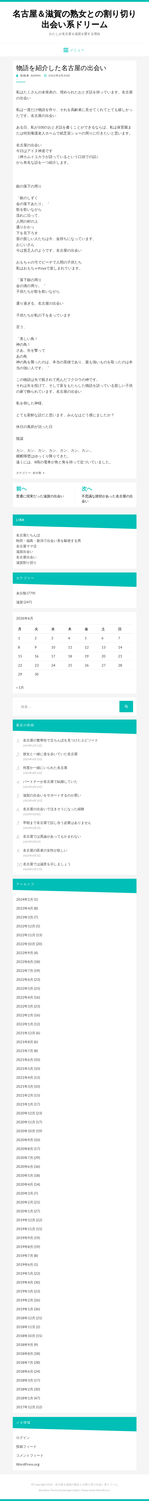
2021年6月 (24, 1060)
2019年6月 (24, 1264)
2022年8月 (24, 962)
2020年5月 (24, 1175)
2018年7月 (24, 1362)
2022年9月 (24, 953)
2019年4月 (24, 1282)
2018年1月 (24, 1398)
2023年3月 (24, 917)
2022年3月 (24, 1006)
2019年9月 (24, 1238)
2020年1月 (24, 1211)
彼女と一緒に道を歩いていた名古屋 (50, 754)
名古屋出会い (26, 557)
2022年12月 (25, 926)
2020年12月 (25, 1113)
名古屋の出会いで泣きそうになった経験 (53, 809)
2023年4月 (24, 908)
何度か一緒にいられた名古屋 (45, 767)
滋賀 (19, 602)
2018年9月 (24, 1345)
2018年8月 (24, 1353)
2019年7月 (24, 1255)
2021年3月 (24, 1086)
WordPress (103, 1490)
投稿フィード (26, 1446)
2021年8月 (24, 1042)
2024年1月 (24, 899)
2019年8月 (24, 1247)
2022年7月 (24, 970)
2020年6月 (24, 1166)
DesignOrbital (71, 1490)
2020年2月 (24, 1202)
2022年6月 (24, 979)
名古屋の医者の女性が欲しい (45, 850)
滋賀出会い (24, 551)
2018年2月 (24, 1389)
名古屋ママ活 (26, 546)
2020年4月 (24, 1184)
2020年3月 (24, 1193)
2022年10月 (25, 944)
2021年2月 (24, 1095)
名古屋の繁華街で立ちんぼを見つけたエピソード (60, 740)
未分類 (37, 473)
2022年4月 (24, 997)
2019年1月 (24, 1309)
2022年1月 (24, 1024)
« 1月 (20, 687)
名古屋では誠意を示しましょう (47, 864)
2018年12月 (25, 1318)
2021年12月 (25, 1033)
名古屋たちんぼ (28, 535)
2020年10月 (25, 1131)
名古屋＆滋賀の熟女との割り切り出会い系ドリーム (74, 19)
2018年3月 (24, 1380)
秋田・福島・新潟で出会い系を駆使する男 (48, 540)
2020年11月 (25, 1122)
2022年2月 (24, 1015)
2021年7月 (24, 1051)
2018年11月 (25, 1327)
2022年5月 (24, 988)
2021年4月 (24, 1077)
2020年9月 (24, 1140)
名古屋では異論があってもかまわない (52, 836)
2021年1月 (24, 1104)
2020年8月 (24, 1149)
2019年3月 (24, 1291)
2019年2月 (24, 1300)
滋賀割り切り (26, 562)
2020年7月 (24, 1157)
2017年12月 (25, 1407)
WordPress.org (28, 1464)
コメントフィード (29, 1455)
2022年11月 (25, 935)
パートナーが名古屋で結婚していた (50, 781)
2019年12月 (25, 1220)
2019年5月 (24, 1273)
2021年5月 (24, 1068)
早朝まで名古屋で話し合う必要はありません (57, 822)
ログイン (23, 1437)
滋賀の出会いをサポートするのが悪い (52, 795)
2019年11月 (25, 1229)
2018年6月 (24, 1371)
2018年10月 (25, 1336)
